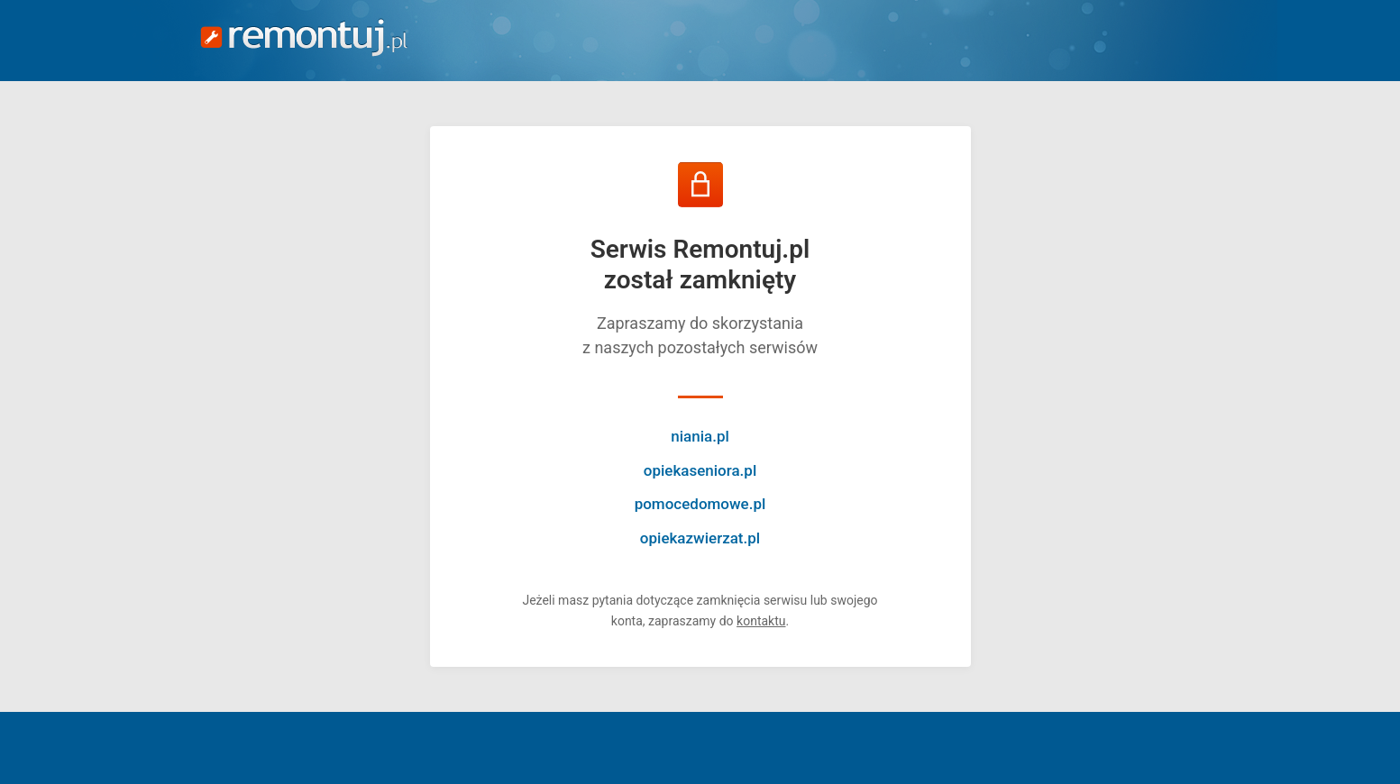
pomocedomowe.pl (700, 504)
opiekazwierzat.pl (700, 538)
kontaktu (761, 621)
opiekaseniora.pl (700, 470)
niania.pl (700, 436)
